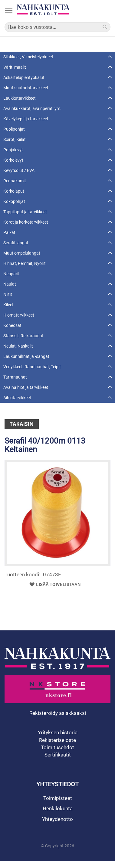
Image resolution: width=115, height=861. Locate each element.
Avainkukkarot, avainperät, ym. (32, 108)
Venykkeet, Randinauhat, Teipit (32, 366)
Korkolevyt (13, 160)
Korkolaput (13, 191)
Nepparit (11, 273)
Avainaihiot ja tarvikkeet (25, 387)
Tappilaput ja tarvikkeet (25, 211)
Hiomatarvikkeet (18, 315)
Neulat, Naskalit (18, 346)
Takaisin (22, 423)
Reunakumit (14, 180)
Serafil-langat (15, 242)
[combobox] (57, 27)
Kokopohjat (14, 201)
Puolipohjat (14, 129)
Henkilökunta (58, 808)
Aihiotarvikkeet (17, 397)
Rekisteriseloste (57, 740)
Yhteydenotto (57, 819)
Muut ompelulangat (21, 253)
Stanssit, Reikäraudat (23, 335)
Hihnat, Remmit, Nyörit (24, 263)
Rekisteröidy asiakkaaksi (57, 713)
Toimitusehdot (57, 747)
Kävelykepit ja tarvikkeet (25, 118)
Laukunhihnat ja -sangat (26, 356)
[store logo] (43, 9)
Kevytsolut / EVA (18, 170)
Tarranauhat (15, 377)
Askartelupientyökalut (23, 77)
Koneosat (12, 325)
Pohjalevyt (13, 149)
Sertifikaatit (57, 755)
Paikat (9, 232)
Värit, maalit (14, 67)
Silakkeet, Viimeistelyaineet (28, 56)
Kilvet (8, 304)
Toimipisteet (57, 798)
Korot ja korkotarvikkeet (25, 222)
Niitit (7, 294)
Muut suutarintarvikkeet (25, 87)
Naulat (9, 284)
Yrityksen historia (57, 732)
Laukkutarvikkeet (19, 98)
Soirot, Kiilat (14, 139)
